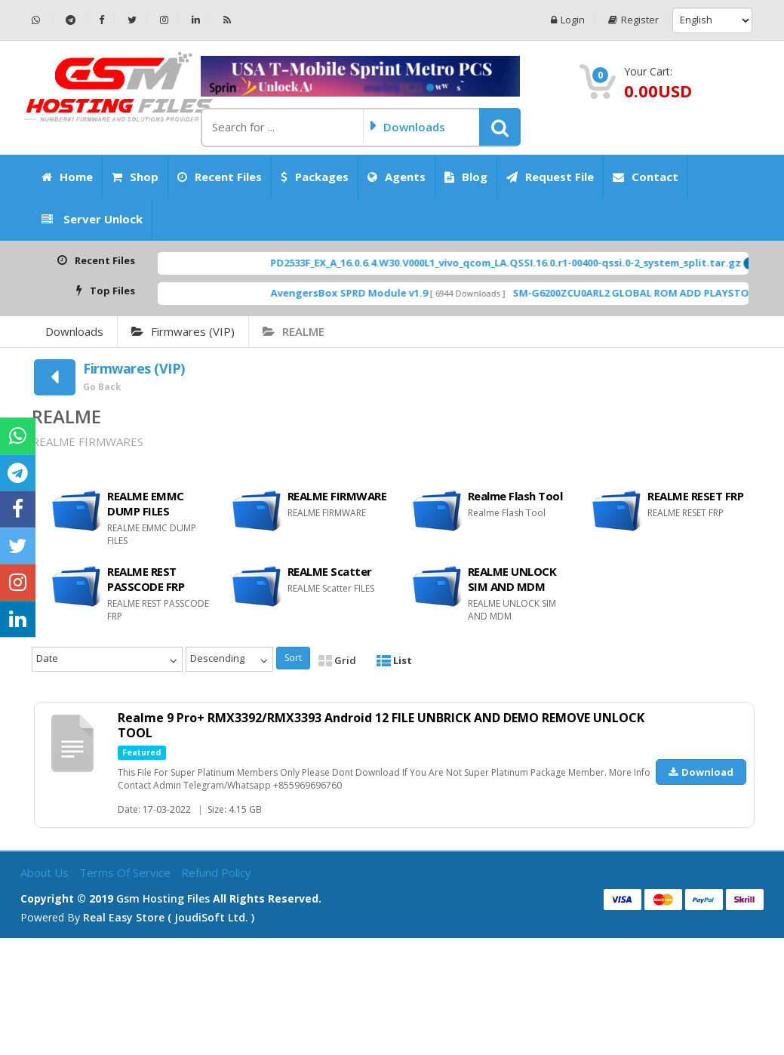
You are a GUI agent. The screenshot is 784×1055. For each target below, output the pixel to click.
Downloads (74, 331)
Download (701, 772)
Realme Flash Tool (515, 495)
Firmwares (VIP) (183, 331)
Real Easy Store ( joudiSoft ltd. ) (168, 917)
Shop (135, 176)
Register (633, 20)
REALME (293, 331)
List (394, 660)
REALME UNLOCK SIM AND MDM (512, 579)
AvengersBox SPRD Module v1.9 (371, 293)
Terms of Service (126, 872)
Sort (293, 657)
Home (67, 176)
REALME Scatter (329, 571)
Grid (337, 660)
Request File (550, 176)
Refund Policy (216, 872)
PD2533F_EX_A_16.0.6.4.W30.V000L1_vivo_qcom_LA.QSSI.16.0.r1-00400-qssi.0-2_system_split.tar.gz (528, 262)
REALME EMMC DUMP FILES (145, 503)
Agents (396, 176)
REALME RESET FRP (695, 495)
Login (568, 20)
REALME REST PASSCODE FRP (145, 579)
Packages (315, 176)
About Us (46, 872)
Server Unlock (92, 218)
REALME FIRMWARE (337, 495)
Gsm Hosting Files (163, 898)
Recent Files (219, 176)
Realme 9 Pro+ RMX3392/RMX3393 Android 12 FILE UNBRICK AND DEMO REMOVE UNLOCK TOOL (381, 725)
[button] (500, 127)
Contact (645, 176)
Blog (465, 176)
